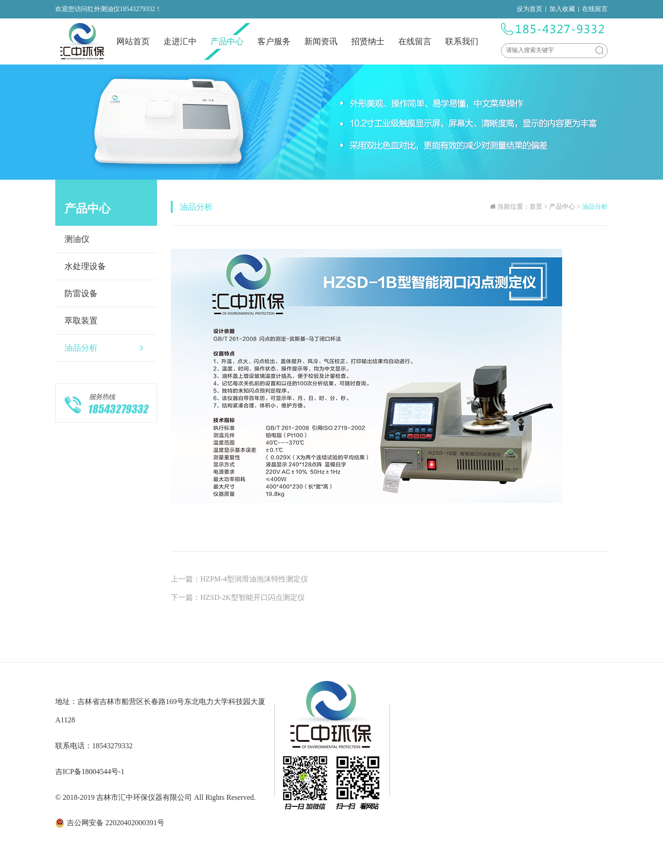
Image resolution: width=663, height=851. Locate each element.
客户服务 (274, 41)
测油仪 (76, 239)
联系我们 (461, 41)
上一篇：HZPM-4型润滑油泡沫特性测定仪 (239, 579)
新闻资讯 (320, 41)
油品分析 (103, 347)
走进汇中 (180, 41)
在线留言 (595, 9)
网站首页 (133, 41)
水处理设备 (85, 266)
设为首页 (529, 9)
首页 (535, 206)
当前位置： (513, 206)
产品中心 (227, 41)
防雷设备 (81, 293)
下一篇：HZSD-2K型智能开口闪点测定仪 (238, 597)
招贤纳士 (367, 41)
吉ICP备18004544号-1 (89, 771)
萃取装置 (81, 320)
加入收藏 (562, 9)
